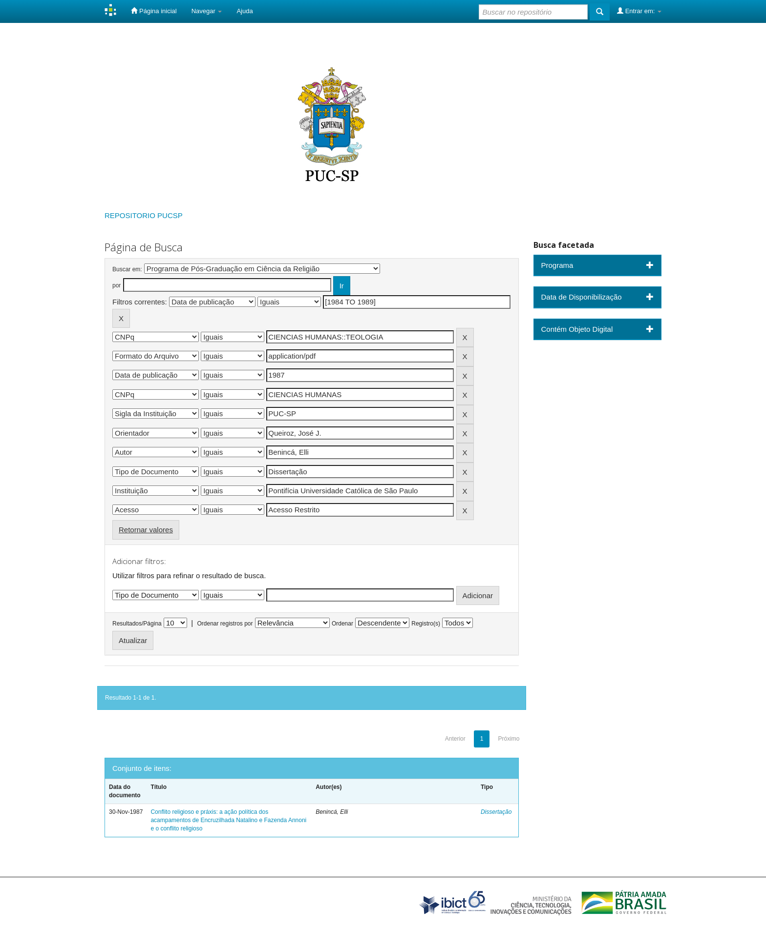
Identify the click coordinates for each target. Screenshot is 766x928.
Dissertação (496, 811)
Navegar (207, 11)
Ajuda (244, 11)
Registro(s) (425, 623)
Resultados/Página (137, 623)
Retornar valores (146, 529)
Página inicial (153, 11)
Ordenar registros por (225, 623)
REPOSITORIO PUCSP (144, 215)
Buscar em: (127, 269)
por (116, 285)
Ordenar (342, 623)
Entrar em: (639, 11)
